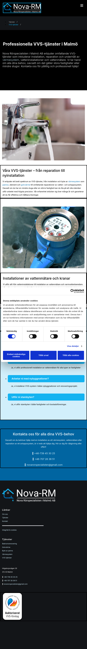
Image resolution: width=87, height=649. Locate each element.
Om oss (5, 514)
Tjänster (12, 22)
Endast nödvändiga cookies (16, 355)
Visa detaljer (73, 346)
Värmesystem (7, 554)
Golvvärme (6, 547)
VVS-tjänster (13, 25)
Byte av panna (7, 551)
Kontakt (5, 521)
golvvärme (25, 185)
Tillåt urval (43, 355)
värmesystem (11, 59)
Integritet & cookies (9, 530)
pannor (6, 185)
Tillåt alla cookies (71, 355)
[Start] (22, 12)
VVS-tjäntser (7, 558)
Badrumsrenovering (9, 544)
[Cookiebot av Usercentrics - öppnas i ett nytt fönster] (72, 291)
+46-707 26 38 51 (45, 459)
